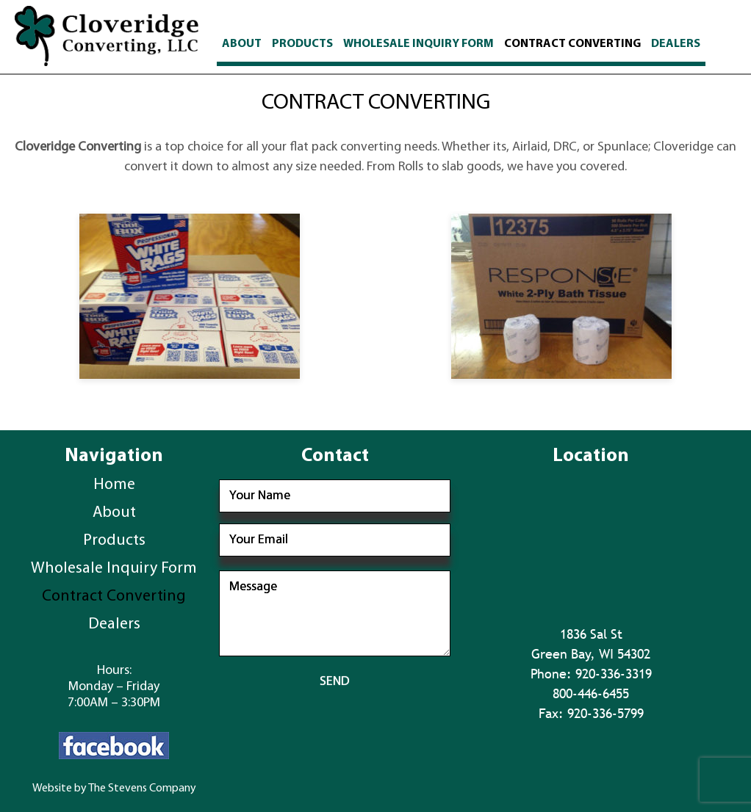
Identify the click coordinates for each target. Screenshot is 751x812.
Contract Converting (572, 44)
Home (114, 484)
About (242, 44)
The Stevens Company (142, 788)
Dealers (675, 44)
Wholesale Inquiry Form (418, 44)
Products (302, 44)
